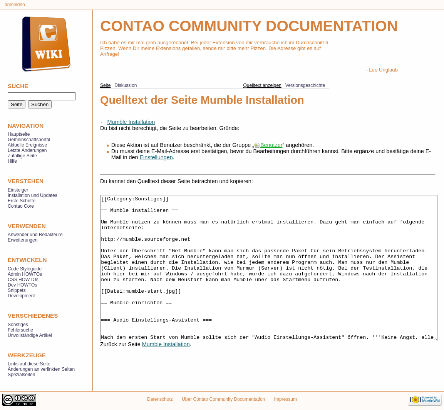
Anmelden (15, 4)
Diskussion (125, 85)
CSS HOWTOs (23, 279)
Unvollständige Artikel (30, 335)
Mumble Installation (131, 122)
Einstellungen (156, 157)
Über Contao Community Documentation (223, 399)
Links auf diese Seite (29, 364)
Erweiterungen (22, 240)
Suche (18, 86)
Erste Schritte (21, 200)
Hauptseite (19, 134)
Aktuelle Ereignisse (27, 145)
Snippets (17, 290)
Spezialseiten (21, 374)
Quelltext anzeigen (262, 85)
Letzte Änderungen (27, 150)
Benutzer (271, 145)
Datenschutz (160, 399)
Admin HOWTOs (25, 274)
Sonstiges (18, 324)
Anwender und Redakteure (35, 234)
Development (21, 295)
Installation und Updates (32, 195)
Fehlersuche (20, 330)
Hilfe (12, 161)
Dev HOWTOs (22, 285)
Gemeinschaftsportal (29, 139)
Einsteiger (18, 190)
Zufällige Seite (22, 155)
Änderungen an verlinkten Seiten (41, 369)
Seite (105, 85)
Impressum (285, 399)
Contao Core (21, 206)
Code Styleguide (25, 269)
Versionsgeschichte (305, 85)
